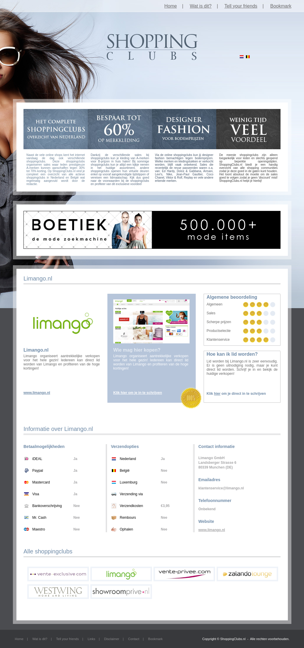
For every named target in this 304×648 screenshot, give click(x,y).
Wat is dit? (201, 6)
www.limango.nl (36, 393)
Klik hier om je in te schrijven (137, 393)
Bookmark (280, 6)
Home (170, 6)
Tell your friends (240, 6)
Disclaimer (111, 639)
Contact (133, 639)
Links (91, 639)
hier (217, 394)
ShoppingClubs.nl (232, 639)
